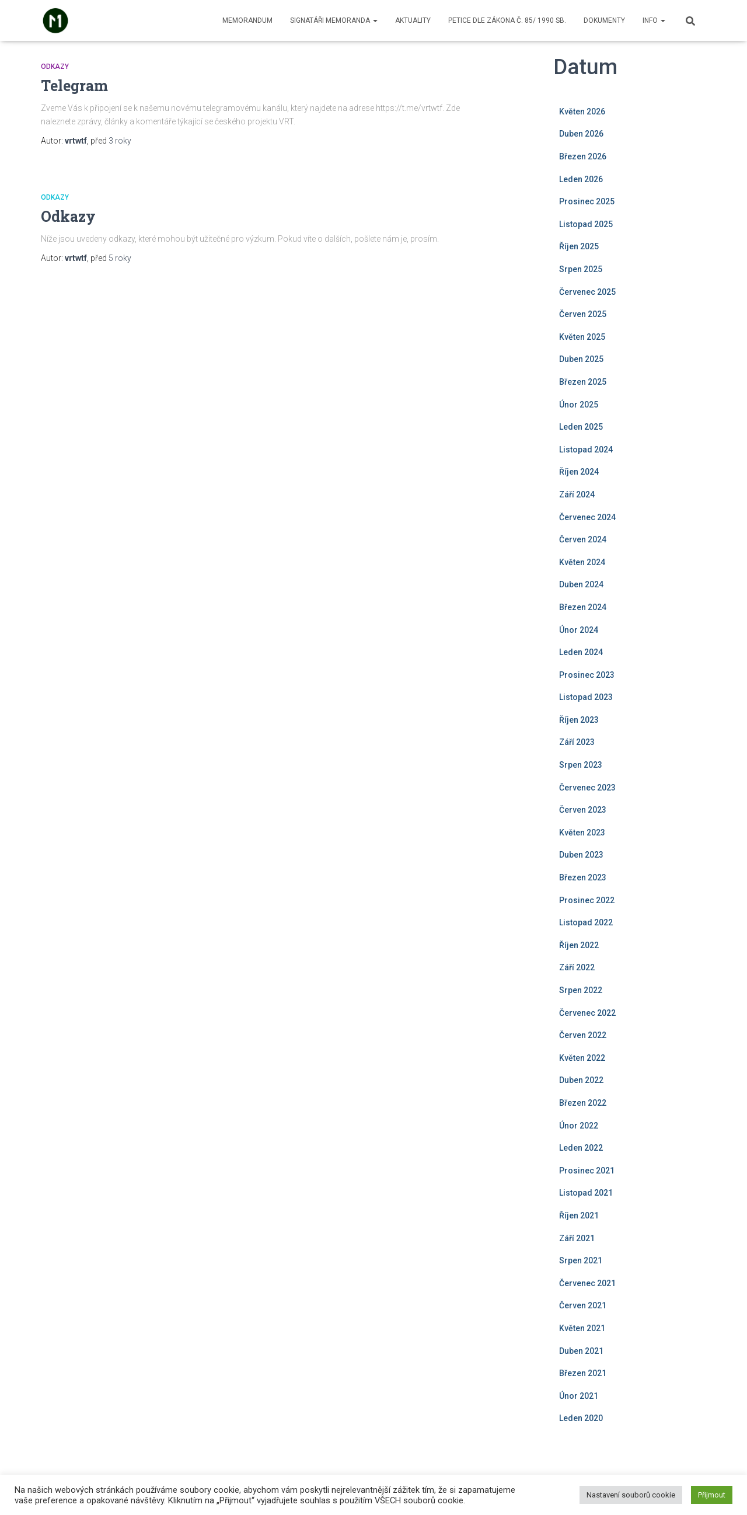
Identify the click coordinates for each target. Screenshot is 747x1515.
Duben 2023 (581, 854)
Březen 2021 (582, 1373)
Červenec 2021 (587, 1283)
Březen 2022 (582, 1102)
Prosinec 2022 (587, 900)
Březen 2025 (582, 381)
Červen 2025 (582, 314)
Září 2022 (577, 967)
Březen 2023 (582, 877)
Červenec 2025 (587, 292)
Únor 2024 (578, 630)
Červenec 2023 (587, 787)
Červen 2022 (582, 1035)
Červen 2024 (582, 539)
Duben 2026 (581, 133)
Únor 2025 (578, 404)
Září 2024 (577, 494)
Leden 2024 (581, 652)
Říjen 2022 (579, 945)
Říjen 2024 (579, 471)
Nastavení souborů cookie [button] (631, 1494)
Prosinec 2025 (587, 201)
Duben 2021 (581, 1351)
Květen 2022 (582, 1058)
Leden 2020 (581, 1418)
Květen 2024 (582, 562)
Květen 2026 (582, 111)
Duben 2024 (581, 584)
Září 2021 (577, 1238)
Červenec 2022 (587, 1013)
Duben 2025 (581, 359)
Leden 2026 (581, 179)
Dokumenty (604, 20)
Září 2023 (577, 742)
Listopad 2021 (586, 1192)
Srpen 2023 (580, 764)
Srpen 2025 (580, 269)
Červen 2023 (582, 809)
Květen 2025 (582, 337)
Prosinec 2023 (587, 675)
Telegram (74, 85)
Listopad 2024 (586, 449)
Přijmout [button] (711, 1494)
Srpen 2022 (580, 990)
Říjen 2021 (579, 1215)
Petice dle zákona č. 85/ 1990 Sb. (507, 20)
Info (654, 20)
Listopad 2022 (586, 922)
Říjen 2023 (579, 720)
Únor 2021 (578, 1396)
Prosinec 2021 (587, 1170)
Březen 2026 (582, 156)
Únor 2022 (578, 1125)
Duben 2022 (581, 1080)
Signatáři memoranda (334, 20)
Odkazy (55, 66)
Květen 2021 (582, 1328)
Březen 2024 (582, 607)
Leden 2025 (581, 426)
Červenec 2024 (587, 517)
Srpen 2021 (580, 1260)
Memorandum (247, 20)
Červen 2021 (582, 1305)
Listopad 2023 (586, 697)
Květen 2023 (582, 832)
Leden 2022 (581, 1147)
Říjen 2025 (579, 246)
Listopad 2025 (586, 224)
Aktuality (413, 20)
